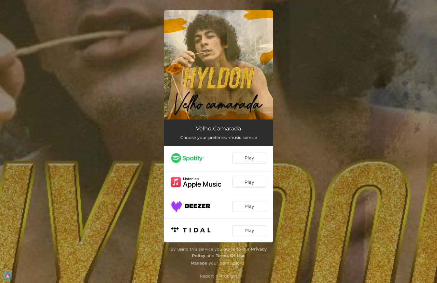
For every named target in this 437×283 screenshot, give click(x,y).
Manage (199, 263)
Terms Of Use (230, 255)
